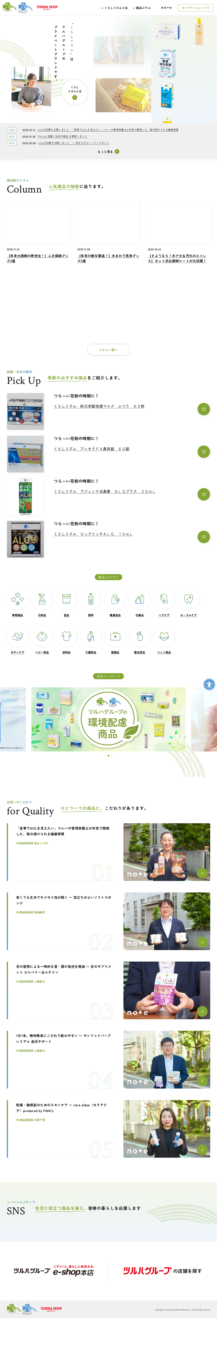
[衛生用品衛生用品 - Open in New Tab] (140, 640)
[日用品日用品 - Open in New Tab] (42, 602)
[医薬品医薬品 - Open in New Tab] (115, 640)
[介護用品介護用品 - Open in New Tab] (91, 640)
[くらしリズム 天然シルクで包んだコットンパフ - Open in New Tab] (167, 60)
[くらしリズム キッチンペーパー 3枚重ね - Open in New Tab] (199, 98)
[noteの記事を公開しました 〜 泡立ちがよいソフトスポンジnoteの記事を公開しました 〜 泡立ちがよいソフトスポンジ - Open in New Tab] (73, 143)
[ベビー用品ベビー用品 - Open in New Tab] (42, 640)
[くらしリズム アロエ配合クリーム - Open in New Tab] (167, 28)
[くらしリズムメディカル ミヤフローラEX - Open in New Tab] (167, 92)
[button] (105, 756)
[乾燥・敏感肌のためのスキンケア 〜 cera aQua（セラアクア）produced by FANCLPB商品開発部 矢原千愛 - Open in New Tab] (108, 1129)
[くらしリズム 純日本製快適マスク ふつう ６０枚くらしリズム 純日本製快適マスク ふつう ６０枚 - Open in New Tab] (132, 409)
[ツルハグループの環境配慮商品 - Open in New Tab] (108, 719)
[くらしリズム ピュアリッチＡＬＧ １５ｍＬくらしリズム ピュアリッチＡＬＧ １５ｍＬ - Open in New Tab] (132, 537)
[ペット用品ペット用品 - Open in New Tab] (164, 640)
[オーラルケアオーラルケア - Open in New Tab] (188, 602)
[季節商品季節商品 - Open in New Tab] (17, 602)
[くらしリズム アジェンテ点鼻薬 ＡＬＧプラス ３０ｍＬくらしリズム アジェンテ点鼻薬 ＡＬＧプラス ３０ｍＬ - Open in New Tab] (132, 494)
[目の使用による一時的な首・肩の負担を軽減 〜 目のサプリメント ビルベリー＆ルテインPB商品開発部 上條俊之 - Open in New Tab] (108, 990)
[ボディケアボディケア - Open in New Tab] (17, 640)
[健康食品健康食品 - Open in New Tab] (115, 602)
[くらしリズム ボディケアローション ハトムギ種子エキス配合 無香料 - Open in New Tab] (199, 35)
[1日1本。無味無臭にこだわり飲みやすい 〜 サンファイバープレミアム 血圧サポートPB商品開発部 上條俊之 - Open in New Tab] (108, 1059)
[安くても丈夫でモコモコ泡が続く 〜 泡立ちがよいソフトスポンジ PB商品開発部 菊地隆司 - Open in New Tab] (108, 921)
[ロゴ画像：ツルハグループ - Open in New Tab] (47, 8)
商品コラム (143, 8)
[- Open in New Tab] (54, 1270)
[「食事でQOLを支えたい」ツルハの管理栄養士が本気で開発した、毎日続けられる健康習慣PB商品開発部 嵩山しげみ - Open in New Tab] (108, 852)
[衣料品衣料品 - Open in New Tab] (66, 640)
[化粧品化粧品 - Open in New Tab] (140, 602)
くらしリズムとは (116, 8)
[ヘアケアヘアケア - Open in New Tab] (164, 602)
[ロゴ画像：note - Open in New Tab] (166, 8)
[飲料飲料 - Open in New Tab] (91, 602)
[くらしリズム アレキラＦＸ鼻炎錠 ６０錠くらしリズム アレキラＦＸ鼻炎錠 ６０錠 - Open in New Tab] (132, 451)
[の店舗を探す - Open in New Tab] (162, 1270)
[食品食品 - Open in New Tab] (66, 602)
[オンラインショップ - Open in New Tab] (195, 7)
